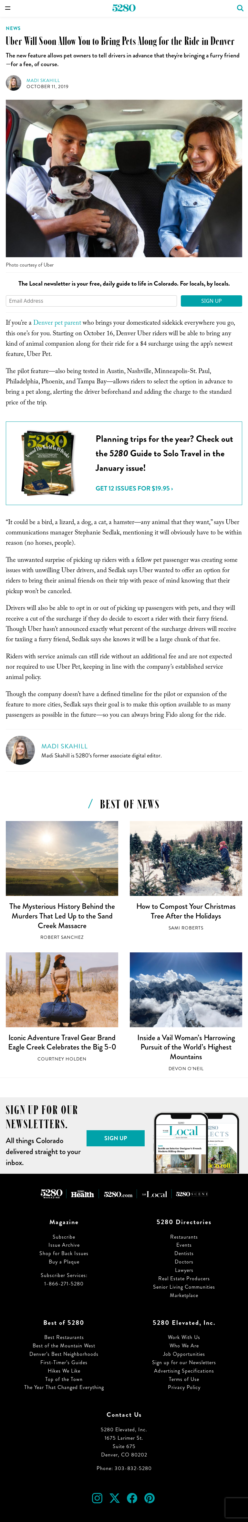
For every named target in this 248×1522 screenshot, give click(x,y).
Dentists (184, 1253)
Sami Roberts (186, 928)
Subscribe (64, 1237)
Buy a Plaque (64, 1261)
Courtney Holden (62, 1059)
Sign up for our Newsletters (184, 1362)
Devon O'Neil (186, 1069)
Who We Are (184, 1345)
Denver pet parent (57, 323)
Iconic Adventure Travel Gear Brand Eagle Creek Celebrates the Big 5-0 (62, 1042)
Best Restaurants (64, 1337)
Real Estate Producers (184, 1278)
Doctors (184, 1261)
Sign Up (211, 300)
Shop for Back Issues (63, 1253)
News (13, 28)
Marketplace (184, 1295)
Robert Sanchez (62, 937)
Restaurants (184, 1237)
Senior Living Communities (184, 1287)
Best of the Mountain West (64, 1345)
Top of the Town (64, 1379)
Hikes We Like (64, 1371)
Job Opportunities (184, 1354)
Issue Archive (64, 1245)
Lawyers (184, 1270)
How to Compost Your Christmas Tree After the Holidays (186, 911)
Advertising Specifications (184, 1371)
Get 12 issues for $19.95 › (134, 488)
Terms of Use (184, 1379)
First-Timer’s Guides (64, 1362)
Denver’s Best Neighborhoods (63, 1354)
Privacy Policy (184, 1387)
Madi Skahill (43, 80)
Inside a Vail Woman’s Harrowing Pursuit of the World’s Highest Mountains (186, 1047)
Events (184, 1245)
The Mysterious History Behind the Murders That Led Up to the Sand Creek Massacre (62, 916)
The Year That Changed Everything (64, 1387)
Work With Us (184, 1337)
